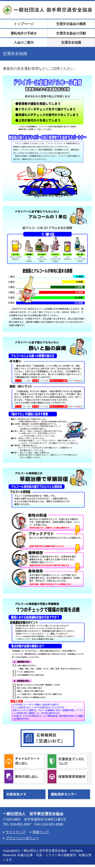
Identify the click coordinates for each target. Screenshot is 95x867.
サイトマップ (16, 832)
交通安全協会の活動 (71, 33)
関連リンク (41, 832)
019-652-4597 (20, 824)
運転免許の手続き (23, 33)
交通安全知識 (71, 42)
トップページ (24, 24)
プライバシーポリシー (22, 838)
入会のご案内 (24, 42)
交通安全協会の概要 (71, 24)
